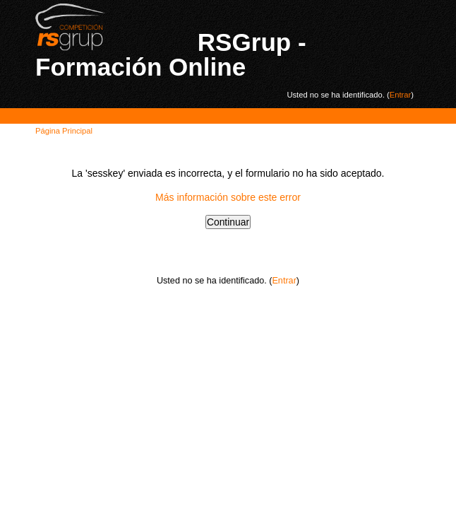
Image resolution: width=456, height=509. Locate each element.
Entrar (401, 94)
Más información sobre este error (228, 197)
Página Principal (63, 131)
